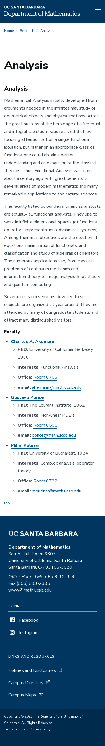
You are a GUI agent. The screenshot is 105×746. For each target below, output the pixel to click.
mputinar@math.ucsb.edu (56, 491)
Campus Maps (22, 695)
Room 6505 (45, 425)
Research (27, 30)
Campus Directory (25, 683)
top (7, 503)
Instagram (23, 633)
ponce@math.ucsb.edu (54, 435)
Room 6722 (45, 481)
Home (9, 30)
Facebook (23, 620)
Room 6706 (45, 377)
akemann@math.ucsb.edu (56, 387)
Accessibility (40, 729)
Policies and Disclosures (32, 670)
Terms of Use (14, 729)
